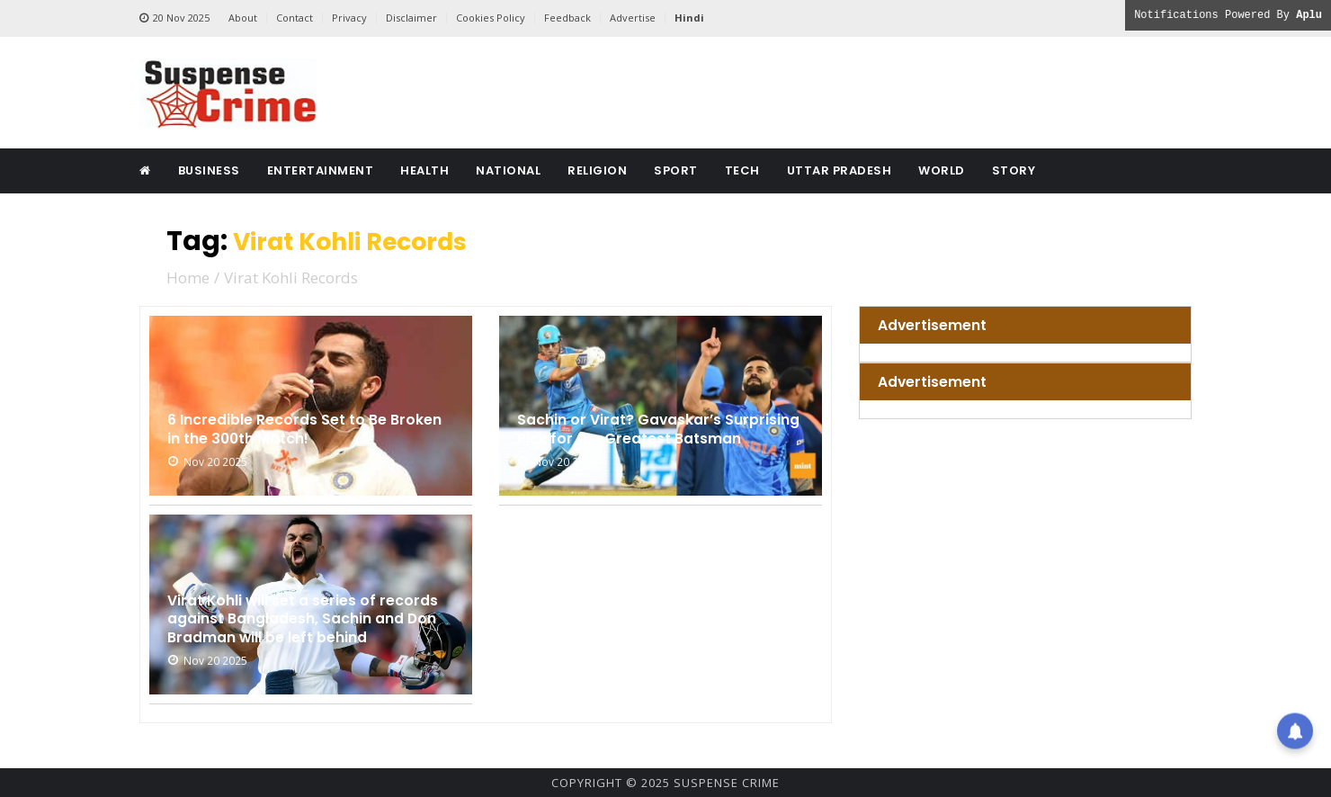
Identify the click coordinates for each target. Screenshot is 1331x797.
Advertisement (940, 325)
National (508, 170)
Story (1014, 170)
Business (209, 170)
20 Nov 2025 (174, 18)
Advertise (633, 17)
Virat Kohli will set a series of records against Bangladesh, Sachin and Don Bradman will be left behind (302, 604)
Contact (294, 17)
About (242, 17)
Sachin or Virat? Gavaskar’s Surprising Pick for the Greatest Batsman (646, 416)
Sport (676, 170)
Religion (597, 170)
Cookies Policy (490, 17)
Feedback (567, 17)
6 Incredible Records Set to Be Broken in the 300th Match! (289, 427)
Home (188, 276)
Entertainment (320, 170)
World (941, 170)
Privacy (349, 17)
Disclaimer (411, 17)
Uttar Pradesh (839, 170)
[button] (1295, 731)
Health (424, 170)
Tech (742, 170)
